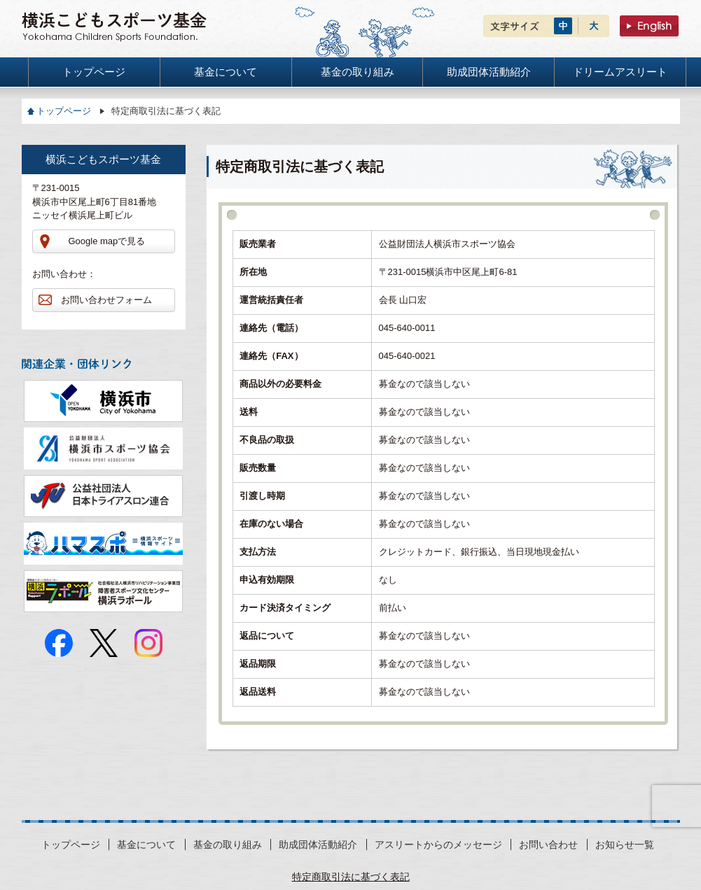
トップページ (63, 111)
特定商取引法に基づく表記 (351, 876)
